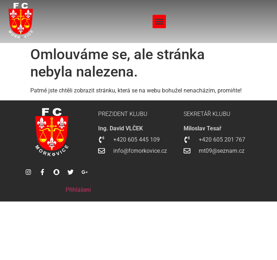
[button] (159, 22)
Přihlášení (78, 189)
